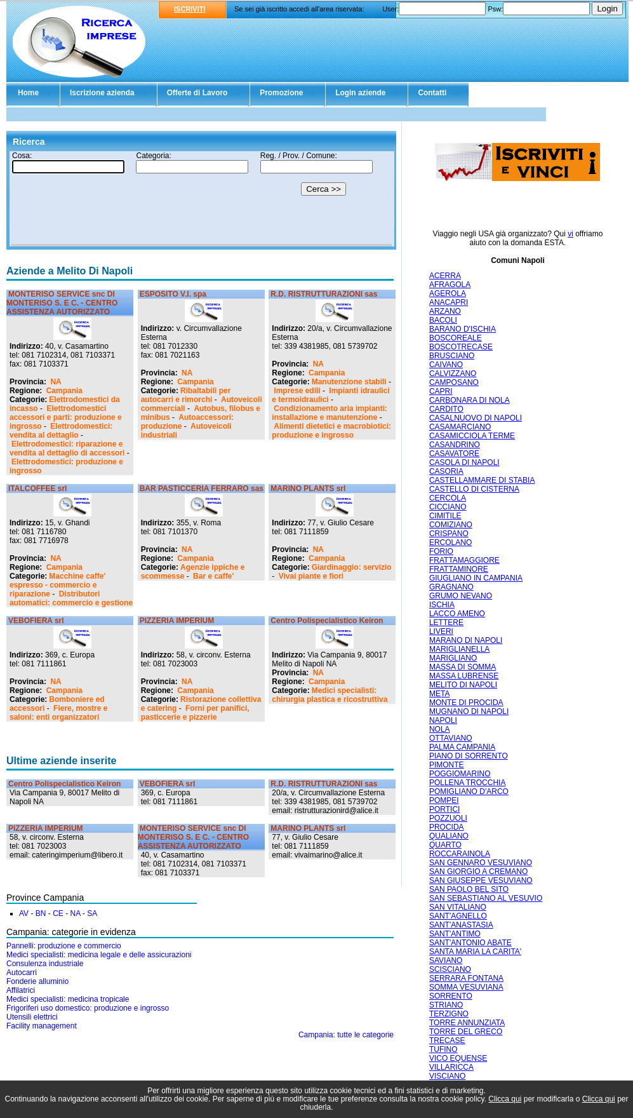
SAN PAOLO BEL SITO (469, 889)
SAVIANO (445, 960)
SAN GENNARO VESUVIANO (480, 862)
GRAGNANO (451, 587)
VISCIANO (447, 1076)
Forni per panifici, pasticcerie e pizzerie (195, 713)
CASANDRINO (454, 444)
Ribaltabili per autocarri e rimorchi (186, 395)
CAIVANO (446, 364)
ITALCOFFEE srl (37, 488)
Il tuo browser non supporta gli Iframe (201, 198)
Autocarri (21, 972)
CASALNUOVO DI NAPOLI (475, 418)
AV (24, 913)
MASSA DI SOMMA (462, 667)
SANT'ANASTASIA (461, 924)
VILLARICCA (451, 1067)
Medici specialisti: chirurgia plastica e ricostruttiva (329, 695)
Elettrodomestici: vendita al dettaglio (61, 431)
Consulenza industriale (44, 963)
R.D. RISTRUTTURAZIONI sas (323, 294)
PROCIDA (446, 827)
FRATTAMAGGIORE (464, 560)
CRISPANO (449, 533)
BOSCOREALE (455, 337)
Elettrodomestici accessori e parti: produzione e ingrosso (66, 417)
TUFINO (443, 1049)
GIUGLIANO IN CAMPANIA (476, 578)
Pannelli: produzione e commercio (63, 945)
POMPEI (444, 800)
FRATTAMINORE (458, 569)
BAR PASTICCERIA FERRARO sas (201, 488)
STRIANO (446, 1004)
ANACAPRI (448, 302)
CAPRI (441, 391)
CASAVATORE (454, 453)
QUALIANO (449, 836)
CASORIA (446, 471)
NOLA (439, 729)
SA (92, 913)
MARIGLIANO (453, 658)
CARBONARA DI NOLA (469, 400)
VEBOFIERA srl (36, 620)
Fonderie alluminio (37, 981)
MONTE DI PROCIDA (466, 702)
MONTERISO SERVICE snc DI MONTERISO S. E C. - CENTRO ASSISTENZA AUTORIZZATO (61, 303)
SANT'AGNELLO (458, 916)
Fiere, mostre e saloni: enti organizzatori (58, 713)
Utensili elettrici (32, 1017)
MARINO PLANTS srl (307, 488)
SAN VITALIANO (457, 907)
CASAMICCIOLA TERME (472, 435)
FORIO (441, 551)
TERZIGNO (449, 1013)
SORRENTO (450, 996)
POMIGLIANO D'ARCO (469, 791)
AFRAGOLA (449, 284)
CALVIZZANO (452, 373)
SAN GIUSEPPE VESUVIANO (481, 880)
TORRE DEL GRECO (465, 1031)
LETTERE (446, 622)
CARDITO (446, 409)
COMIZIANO (450, 524)
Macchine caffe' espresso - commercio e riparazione (57, 585)
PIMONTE (446, 764)
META (439, 693)
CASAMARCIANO (460, 426)
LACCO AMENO (457, 613)
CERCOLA (447, 498)
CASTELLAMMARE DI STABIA (482, 480)
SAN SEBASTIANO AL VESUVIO (485, 898)
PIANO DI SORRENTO (468, 755)
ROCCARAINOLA (459, 853)
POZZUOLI (448, 818)
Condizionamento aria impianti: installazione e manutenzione (329, 413)
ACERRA (445, 275)
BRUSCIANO (451, 355)
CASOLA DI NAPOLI (464, 462)
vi (570, 233)
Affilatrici (20, 990)
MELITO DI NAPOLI (463, 684)
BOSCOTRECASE (461, 346)
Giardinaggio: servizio (352, 567)
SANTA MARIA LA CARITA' (475, 951)
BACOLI (443, 320)
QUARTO (445, 844)
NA (55, 381)
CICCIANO (448, 506)
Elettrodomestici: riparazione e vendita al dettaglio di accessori (67, 448)
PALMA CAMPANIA (462, 747)
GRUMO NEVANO (460, 595)
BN (41, 913)
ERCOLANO (450, 542)
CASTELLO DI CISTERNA (474, 489)
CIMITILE (445, 515)
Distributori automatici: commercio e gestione (71, 598)
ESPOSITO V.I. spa (173, 294)
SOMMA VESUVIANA (466, 987)
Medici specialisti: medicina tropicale (67, 999)
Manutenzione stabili (349, 381)
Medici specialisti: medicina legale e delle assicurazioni (98, 954)
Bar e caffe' (213, 576)
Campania (64, 390)
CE (58, 913)
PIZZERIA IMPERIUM (177, 620)
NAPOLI (443, 720)
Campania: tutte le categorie (346, 1034)
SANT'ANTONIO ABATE (470, 942)
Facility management (41, 1025)
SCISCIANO (450, 969)
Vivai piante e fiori (311, 576)
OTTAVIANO (450, 738)
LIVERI (441, 631)
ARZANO (445, 311)
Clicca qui (504, 1098)
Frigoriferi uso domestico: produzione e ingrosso (87, 1008)
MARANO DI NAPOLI (465, 640)
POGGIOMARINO (460, 773)
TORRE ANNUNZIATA (467, 1022)
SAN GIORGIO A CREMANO (478, 871)
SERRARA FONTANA (466, 978)
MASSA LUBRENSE (463, 675)
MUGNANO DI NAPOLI (469, 711)
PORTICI (444, 809)
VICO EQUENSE (458, 1058)
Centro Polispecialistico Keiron (326, 620)
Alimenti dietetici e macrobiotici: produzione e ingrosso (331, 431)
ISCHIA (442, 604)
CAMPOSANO (454, 382)
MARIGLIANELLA (459, 649)
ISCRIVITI (190, 9)
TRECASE (447, 1040)
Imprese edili (297, 390)
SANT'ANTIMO (455, 933)
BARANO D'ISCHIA (462, 329)
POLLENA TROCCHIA (467, 782)
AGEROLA (447, 293)
